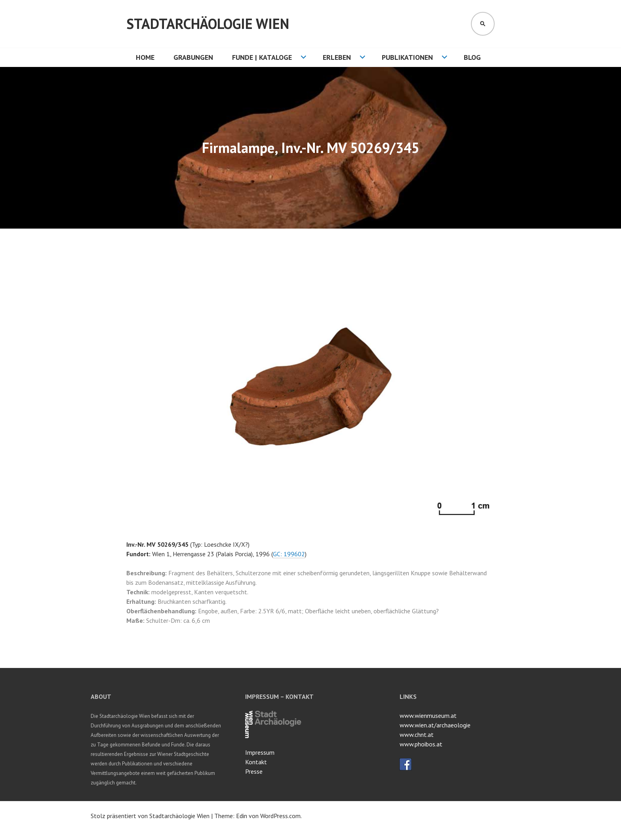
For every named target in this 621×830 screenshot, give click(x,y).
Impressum (259, 752)
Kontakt (256, 762)
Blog (472, 57)
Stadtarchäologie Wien (207, 23)
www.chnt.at (417, 734)
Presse (254, 771)
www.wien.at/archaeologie (435, 725)
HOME (145, 57)
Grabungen (193, 57)
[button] (487, 259)
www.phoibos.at (421, 744)
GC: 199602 (289, 554)
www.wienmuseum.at (428, 715)
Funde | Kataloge (262, 57)
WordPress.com (280, 816)
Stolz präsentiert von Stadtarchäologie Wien (150, 816)
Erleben (337, 57)
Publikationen (407, 57)
